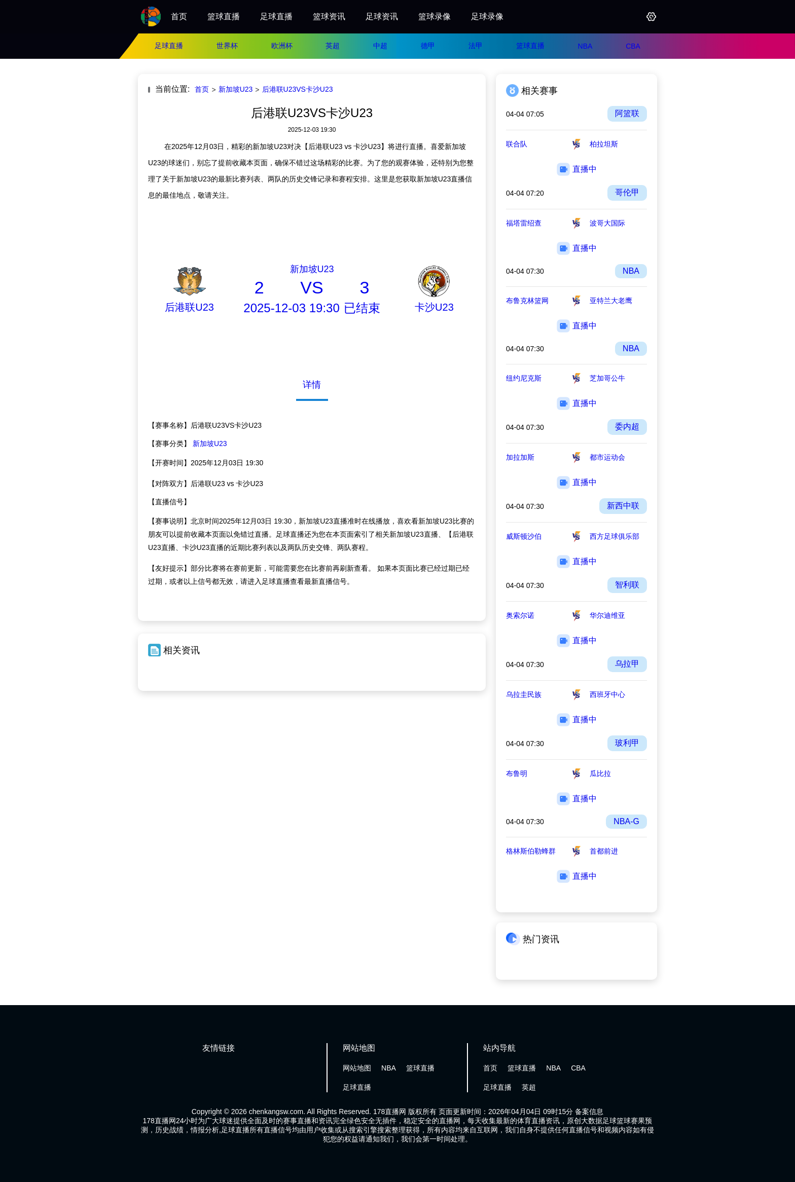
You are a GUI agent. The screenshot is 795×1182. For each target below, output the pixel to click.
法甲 (475, 46)
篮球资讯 (329, 16)
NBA (585, 46)
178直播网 (389, 1111)
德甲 (428, 46)
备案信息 (589, 1111)
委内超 (627, 426)
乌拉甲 (627, 663)
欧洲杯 (282, 46)
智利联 (627, 584)
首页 (179, 16)
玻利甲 (627, 742)
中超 (380, 46)
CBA (633, 46)
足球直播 (276, 16)
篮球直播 (223, 16)
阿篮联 (627, 113)
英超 (333, 46)
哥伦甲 (627, 192)
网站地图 (357, 1068)
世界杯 (227, 46)
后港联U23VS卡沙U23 (297, 89)
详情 (312, 385)
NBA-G (626, 821)
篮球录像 (434, 16)
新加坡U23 (236, 89)
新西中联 (623, 505)
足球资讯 (382, 16)
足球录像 (487, 16)
